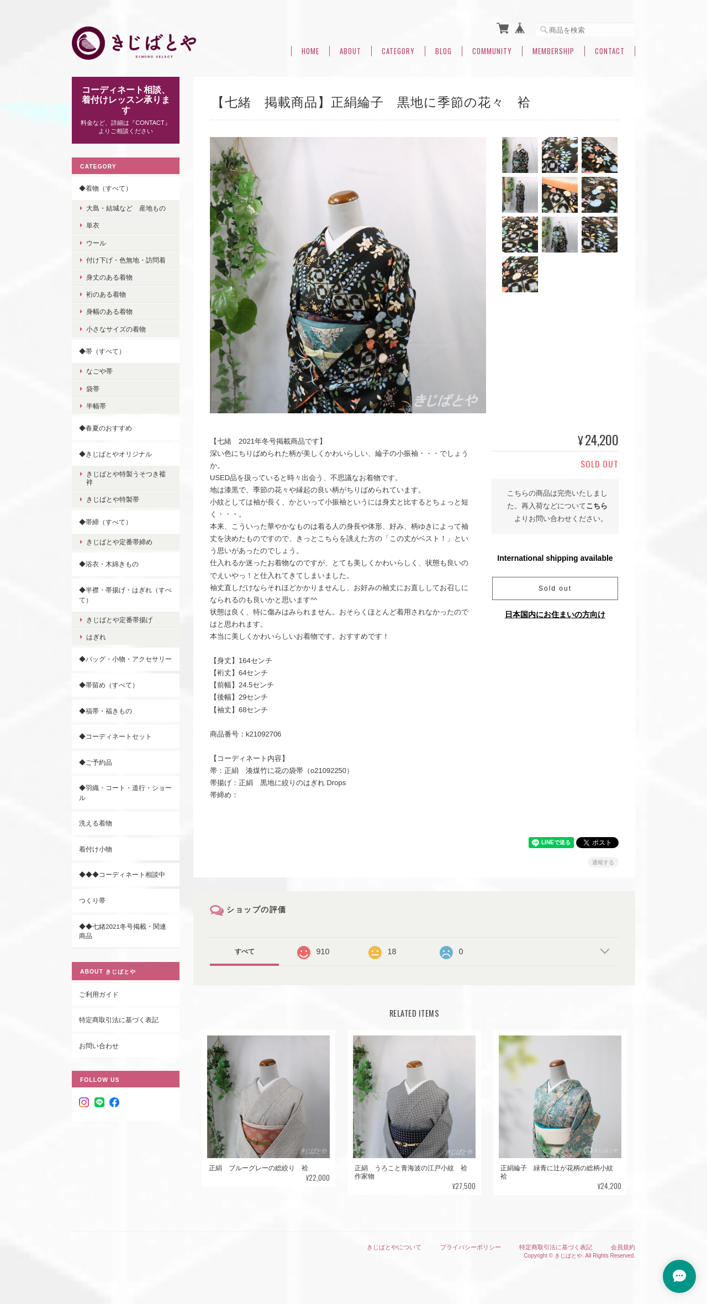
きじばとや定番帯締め (119, 541)
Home (310, 51)
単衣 (92, 225)
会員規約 (623, 1247)
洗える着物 (95, 823)
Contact (610, 51)
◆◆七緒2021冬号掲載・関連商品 (122, 931)
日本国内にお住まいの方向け (555, 614)
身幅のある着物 (109, 311)
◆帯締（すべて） (105, 521)
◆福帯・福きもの (105, 710)
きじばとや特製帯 (112, 499)
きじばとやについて (394, 1247)
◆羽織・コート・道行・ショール (125, 792)
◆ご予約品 (95, 762)
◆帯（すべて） (102, 351)
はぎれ (96, 636)
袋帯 (92, 388)
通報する (603, 862)
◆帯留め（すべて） (109, 684)
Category (398, 51)
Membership (553, 51)
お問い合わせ (99, 1045)
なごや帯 (99, 371)
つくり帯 (92, 900)
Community (492, 51)
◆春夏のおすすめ (105, 428)
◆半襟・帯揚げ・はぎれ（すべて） (125, 594)
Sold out (555, 588)
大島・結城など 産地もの (126, 208)
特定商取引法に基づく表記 (119, 1019)
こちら (597, 506)
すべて (245, 951)
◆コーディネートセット (115, 736)
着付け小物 (95, 849)
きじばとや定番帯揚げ (119, 619)
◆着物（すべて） (105, 188)
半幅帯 (96, 405)
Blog (443, 51)
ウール (96, 242)
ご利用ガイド (99, 994)
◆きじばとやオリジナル (115, 454)
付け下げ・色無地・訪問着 (126, 260)
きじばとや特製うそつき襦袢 (126, 478)
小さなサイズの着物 (116, 329)
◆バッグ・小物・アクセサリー (125, 658)
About (350, 51)
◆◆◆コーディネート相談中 (122, 874)
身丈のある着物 (109, 277)
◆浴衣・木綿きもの (109, 563)
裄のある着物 (106, 294)
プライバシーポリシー (470, 1247)
